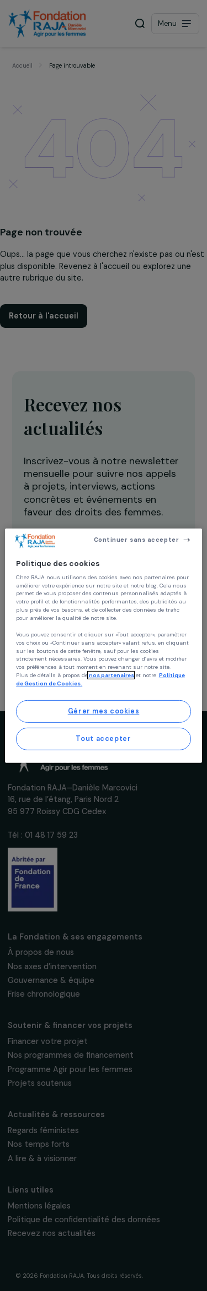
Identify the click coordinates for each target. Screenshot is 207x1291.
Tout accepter (103, 738)
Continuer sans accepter (136, 539)
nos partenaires (111, 675)
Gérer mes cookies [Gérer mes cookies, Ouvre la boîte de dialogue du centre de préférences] (104, 711)
